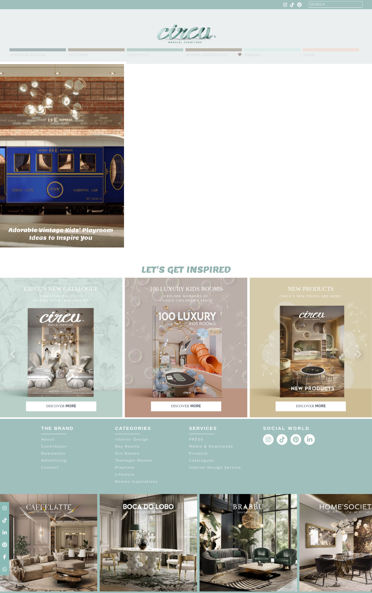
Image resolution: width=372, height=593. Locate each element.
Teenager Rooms (133, 460)
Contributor (54, 446)
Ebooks (253, 55)
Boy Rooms (127, 446)
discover (61, 406)
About (48, 439)
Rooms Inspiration (207, 55)
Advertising (54, 460)
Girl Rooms (127, 453)
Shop (309, 55)
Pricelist (198, 453)
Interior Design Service (215, 467)
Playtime (79, 55)
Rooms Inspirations (136, 481)
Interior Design (28, 55)
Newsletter (53, 453)
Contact (50, 467)
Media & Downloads (211, 446)
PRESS (196, 439)
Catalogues (201, 460)
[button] (13, 354)
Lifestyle (138, 55)
